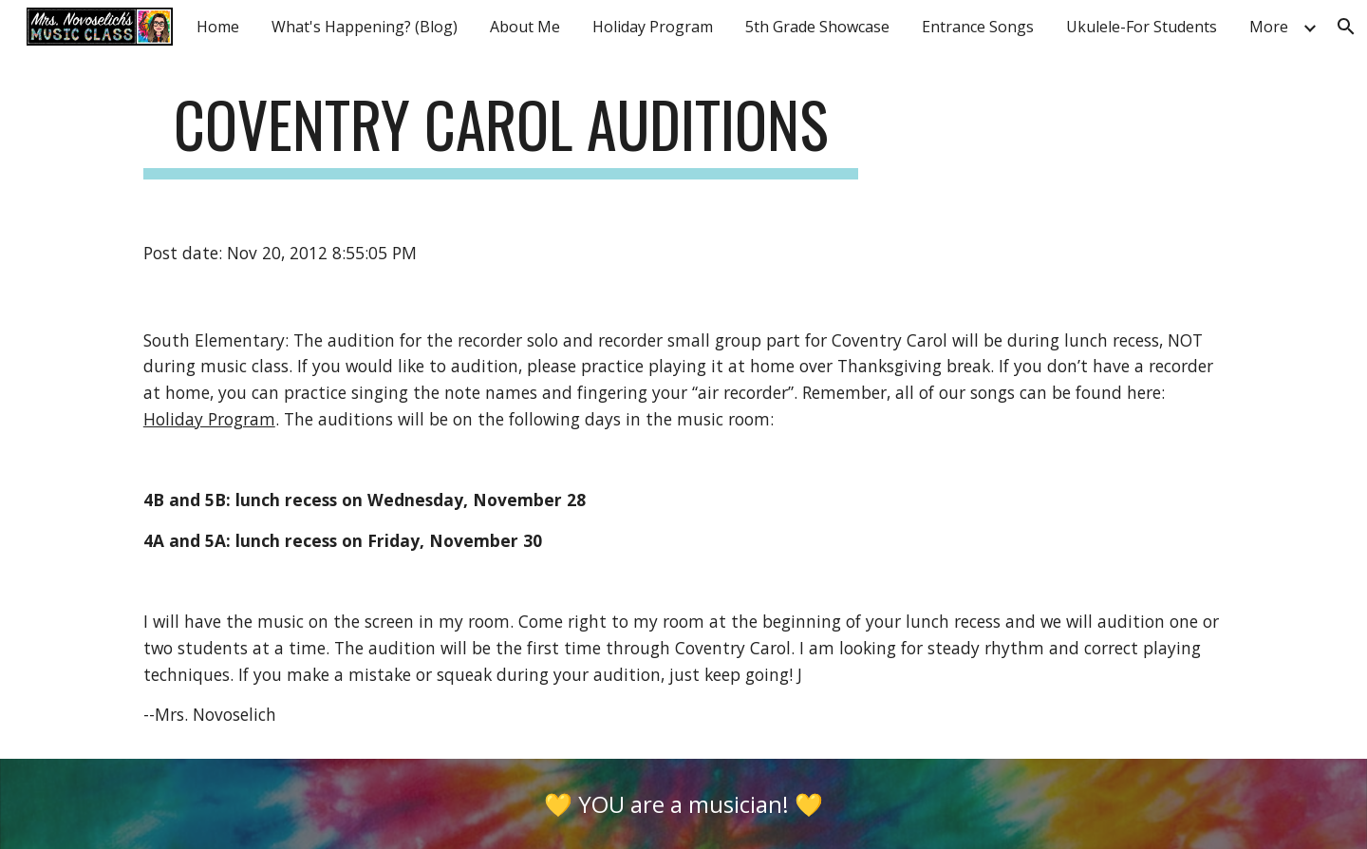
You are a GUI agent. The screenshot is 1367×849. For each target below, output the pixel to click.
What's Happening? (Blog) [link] (365, 26)
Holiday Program (209, 418)
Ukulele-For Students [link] (1141, 26)
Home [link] (218, 26)
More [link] (1268, 26)
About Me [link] (525, 26)
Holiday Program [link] (652, 26)
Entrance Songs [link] (978, 26)
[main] (501, 133)
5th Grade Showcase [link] (817, 26)
